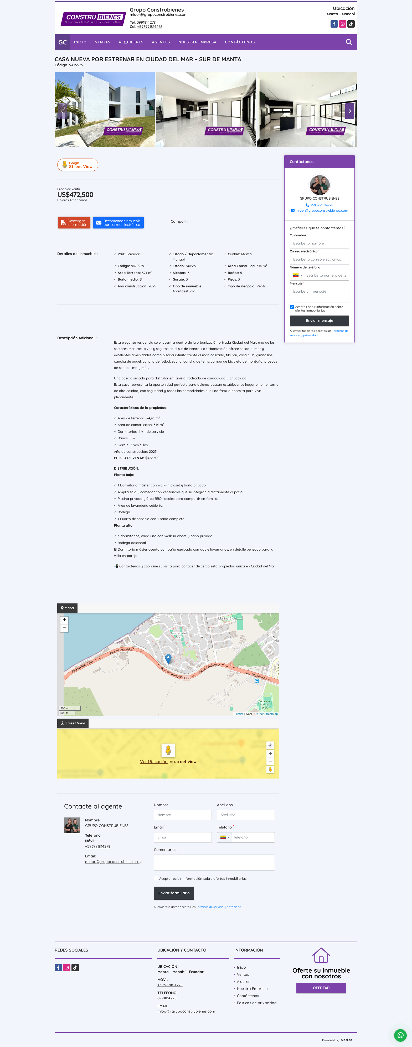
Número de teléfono (306, 267)
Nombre (162, 804)
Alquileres (131, 42)
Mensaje (297, 283)
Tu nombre (299, 235)
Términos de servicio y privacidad (218, 907)
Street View (78, 165)
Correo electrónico (304, 251)
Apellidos (226, 804)
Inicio (80, 42)
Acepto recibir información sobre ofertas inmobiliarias (202, 878)
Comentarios (165, 849)
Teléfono (225, 827)
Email (159, 827)
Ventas (102, 42)
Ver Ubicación (154, 761)
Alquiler (243, 981)
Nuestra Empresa (197, 42)
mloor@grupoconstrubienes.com (159, 14)
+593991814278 (149, 26)
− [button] (64, 628)
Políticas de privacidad (257, 1002)
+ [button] (64, 620)
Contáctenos (240, 42)
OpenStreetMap (267, 713)
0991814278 (146, 22)
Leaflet (238, 713)
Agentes (161, 42)
